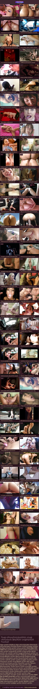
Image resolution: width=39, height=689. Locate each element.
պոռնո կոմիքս (27, 646)
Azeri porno (9, 673)
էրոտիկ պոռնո (11, 648)
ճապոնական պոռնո (20, 650)
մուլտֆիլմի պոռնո (19, 661)
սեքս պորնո (4, 645)
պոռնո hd (28, 663)
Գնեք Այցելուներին (30, 687)
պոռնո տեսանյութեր (22, 676)
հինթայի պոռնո (26, 655)
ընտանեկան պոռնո (12, 655)
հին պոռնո (8, 650)
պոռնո (24, 673)
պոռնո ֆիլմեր (24, 681)
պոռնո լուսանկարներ (13, 678)
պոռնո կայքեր (21, 660)
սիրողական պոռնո (7, 671)
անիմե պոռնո (10, 660)
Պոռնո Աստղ (15, 666)
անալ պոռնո (21, 648)
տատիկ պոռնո (16, 646)
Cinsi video (30, 648)
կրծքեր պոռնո (16, 683)
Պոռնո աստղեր (25, 666)
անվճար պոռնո (19, 2)
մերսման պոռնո (28, 675)
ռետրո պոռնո (27, 683)
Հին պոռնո (18, 673)
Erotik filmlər (4, 680)
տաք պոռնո (26, 651)
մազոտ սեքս (18, 670)
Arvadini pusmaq (9, 676)
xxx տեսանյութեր (11, 665)
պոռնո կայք (17, 653)
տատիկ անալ (26, 680)
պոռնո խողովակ (6, 663)
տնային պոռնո (15, 675)
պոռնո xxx (14, 656)
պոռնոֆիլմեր (28, 668)
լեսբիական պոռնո (21, 671)
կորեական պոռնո (29, 653)
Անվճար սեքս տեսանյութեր (19, 645)
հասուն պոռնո (17, 668)
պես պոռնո (4, 651)
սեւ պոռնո (9, 653)
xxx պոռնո (30, 661)
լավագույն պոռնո (15, 651)
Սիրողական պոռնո (11, 681)
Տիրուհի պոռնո (15, 680)
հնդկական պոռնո (30, 670)
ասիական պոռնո (11, 658)
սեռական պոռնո (6, 661)
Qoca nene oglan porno (30, 678)
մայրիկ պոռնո (32, 660)
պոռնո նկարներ (19, 663)
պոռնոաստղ (33, 650)
